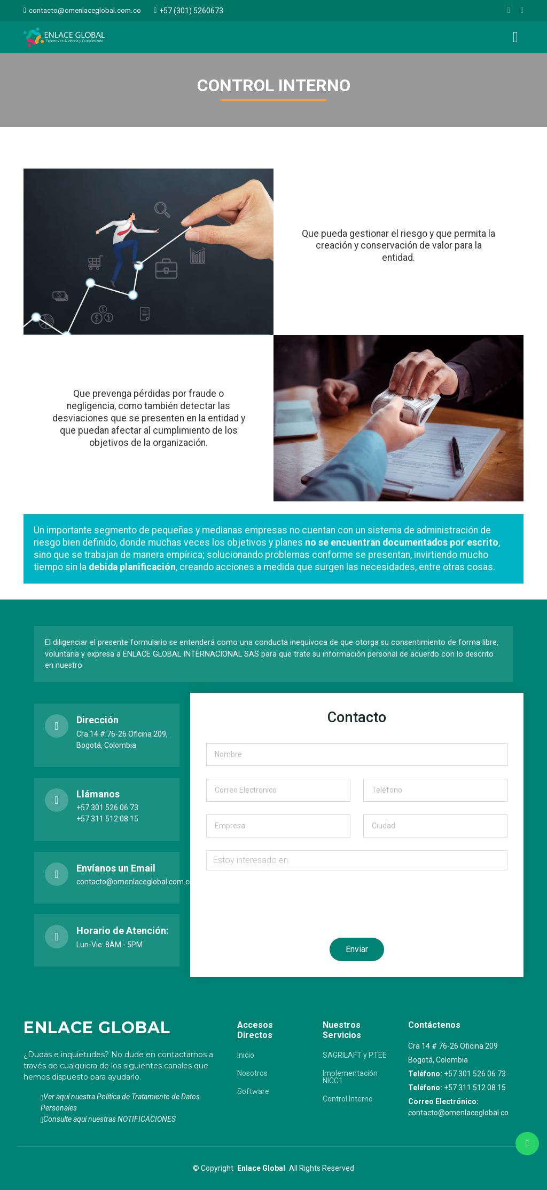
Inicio (245, 1055)
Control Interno (348, 1099)
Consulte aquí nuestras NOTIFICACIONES (109, 1119)
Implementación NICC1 (350, 1076)
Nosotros (252, 1073)
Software (253, 1091)
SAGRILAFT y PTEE (355, 1055)
